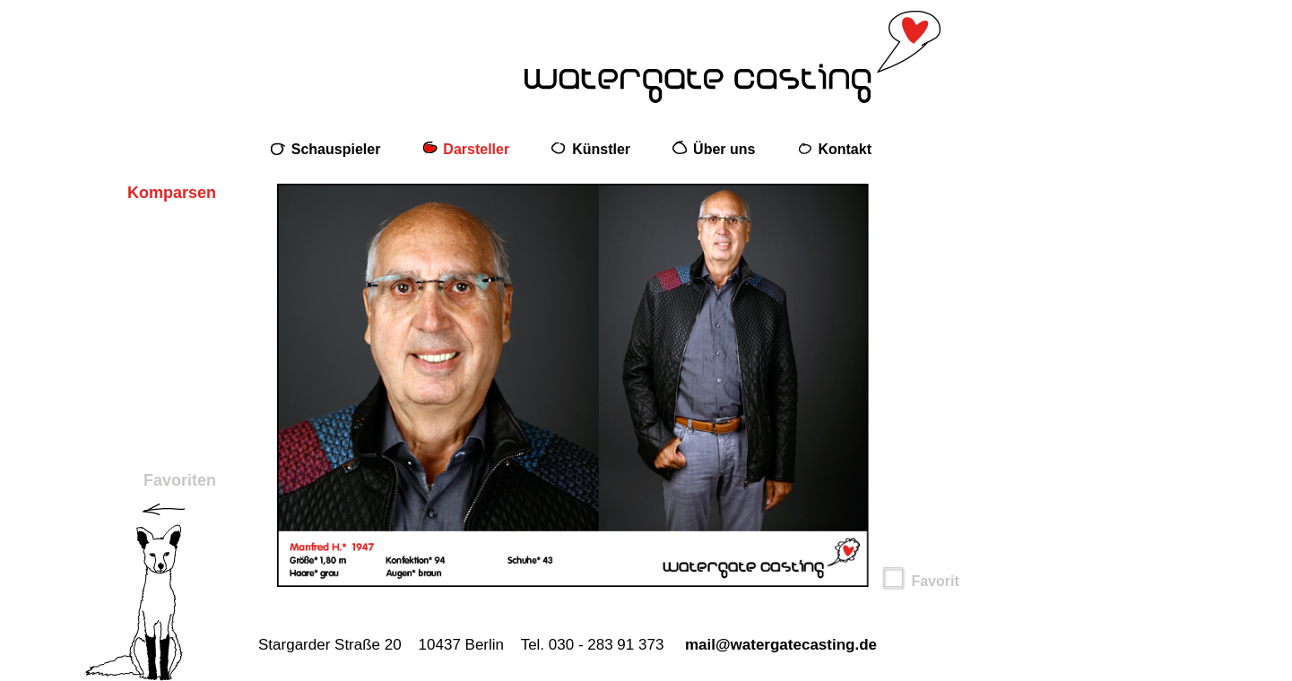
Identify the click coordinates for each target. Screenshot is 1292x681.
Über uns (724, 149)
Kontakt (844, 149)
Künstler (601, 149)
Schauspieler (336, 149)
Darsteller (476, 149)
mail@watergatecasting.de (781, 644)
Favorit (920, 581)
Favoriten (179, 480)
